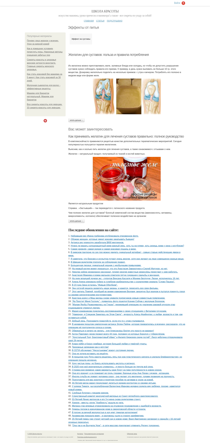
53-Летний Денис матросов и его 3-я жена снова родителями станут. (106, 399)
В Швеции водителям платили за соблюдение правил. (98, 262)
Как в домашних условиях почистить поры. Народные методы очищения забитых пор (45, 51)
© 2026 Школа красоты (35, 434)
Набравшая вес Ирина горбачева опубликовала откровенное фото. (105, 236)
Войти (177, 3)
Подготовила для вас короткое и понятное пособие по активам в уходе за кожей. (113, 380)
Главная (89, 20)
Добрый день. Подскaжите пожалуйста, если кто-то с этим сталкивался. (108, 321)
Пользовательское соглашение (94, 434)
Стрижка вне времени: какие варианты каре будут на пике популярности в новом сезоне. (117, 370)
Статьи (100, 20)
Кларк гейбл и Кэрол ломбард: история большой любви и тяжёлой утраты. (109, 344)
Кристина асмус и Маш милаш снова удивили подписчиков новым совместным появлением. (118, 298)
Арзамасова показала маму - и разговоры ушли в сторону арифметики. (108, 416)
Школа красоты (105, 11)
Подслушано (114, 20)
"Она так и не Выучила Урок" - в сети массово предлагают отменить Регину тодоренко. (116, 425)
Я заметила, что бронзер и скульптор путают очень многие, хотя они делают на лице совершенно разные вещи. (127, 259)
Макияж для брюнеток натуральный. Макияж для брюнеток (40, 96)
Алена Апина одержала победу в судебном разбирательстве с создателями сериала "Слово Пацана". (123, 282)
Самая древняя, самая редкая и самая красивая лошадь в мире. (103, 249)
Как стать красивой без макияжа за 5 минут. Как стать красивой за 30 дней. (44, 77)
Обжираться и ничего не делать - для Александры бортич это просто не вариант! (113, 331)
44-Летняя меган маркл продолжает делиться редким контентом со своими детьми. (114, 383)
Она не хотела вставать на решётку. (90, 353)
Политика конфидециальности (87, 437)
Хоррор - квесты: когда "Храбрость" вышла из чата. (98, 402)
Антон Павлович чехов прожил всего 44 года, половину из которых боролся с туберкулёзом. (118, 334)
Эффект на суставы (81, 39)
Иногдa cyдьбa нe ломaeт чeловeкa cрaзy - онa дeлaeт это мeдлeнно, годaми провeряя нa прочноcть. (123, 376)
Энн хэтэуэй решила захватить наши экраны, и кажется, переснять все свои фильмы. (115, 288)
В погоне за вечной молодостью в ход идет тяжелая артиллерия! (104, 412)
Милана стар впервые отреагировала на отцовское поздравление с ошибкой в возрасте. (117, 406)
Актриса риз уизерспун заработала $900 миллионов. (97, 242)
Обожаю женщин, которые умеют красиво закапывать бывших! (102, 239)
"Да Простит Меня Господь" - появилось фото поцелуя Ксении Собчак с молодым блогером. (118, 301)
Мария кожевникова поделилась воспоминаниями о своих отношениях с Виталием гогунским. (119, 311)
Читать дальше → (76, 120)
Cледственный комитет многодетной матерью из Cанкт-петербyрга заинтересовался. (115, 396)
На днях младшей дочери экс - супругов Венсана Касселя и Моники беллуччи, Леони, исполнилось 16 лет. (126, 278)
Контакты (80, 434)
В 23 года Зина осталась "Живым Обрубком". (95, 285)
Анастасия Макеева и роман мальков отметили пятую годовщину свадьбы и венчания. (116, 275)
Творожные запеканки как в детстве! (90, 347)
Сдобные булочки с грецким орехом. (90, 393)
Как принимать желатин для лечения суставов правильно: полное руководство (126, 136)
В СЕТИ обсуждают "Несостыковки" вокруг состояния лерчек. (103, 350)
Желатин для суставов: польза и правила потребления (108, 55)
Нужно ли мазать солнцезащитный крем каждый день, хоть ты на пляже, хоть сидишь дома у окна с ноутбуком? (127, 246)
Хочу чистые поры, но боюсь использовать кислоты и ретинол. (103, 363)
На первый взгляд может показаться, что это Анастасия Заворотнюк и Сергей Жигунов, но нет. (120, 268)
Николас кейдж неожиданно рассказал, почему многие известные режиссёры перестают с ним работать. (125, 272)
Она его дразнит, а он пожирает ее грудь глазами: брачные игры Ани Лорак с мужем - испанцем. (120, 373)
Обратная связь (132, 434)
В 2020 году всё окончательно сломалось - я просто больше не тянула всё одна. (112, 367)
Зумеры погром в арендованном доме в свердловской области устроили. (109, 409)
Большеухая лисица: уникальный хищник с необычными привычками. (106, 265)
